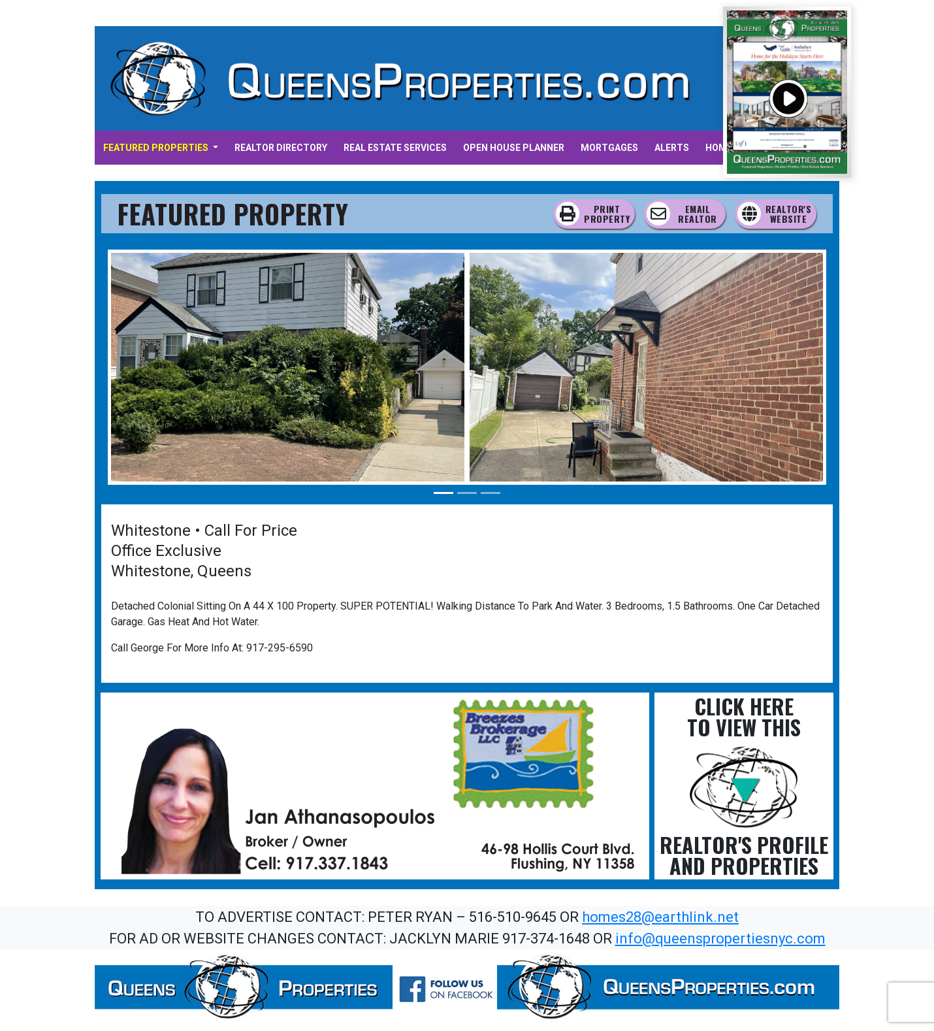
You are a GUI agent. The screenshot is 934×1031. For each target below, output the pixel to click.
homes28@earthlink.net (660, 917)
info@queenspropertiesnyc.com (720, 938)
